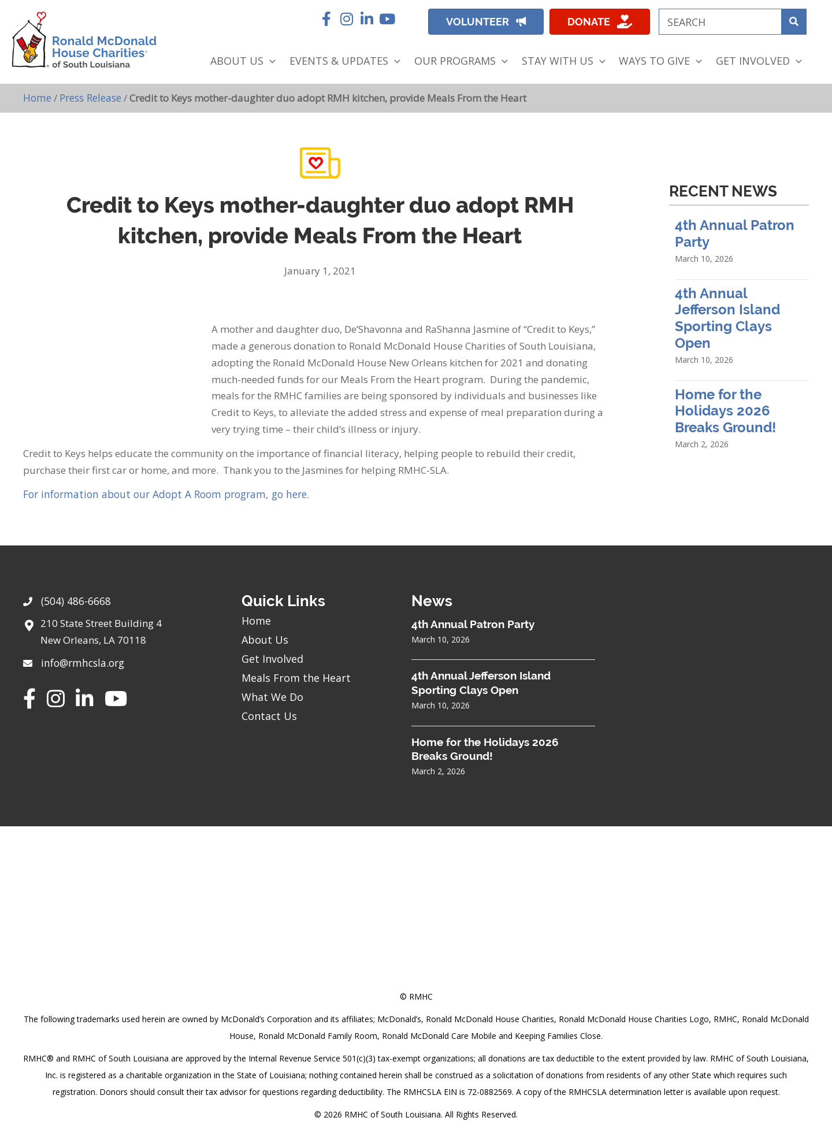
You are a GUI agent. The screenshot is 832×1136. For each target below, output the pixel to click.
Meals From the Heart (296, 677)
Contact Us (269, 715)
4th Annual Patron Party (472, 623)
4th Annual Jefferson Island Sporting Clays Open (727, 317)
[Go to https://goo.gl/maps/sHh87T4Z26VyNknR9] (120, 633)
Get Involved (272, 657)
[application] (269, 61)
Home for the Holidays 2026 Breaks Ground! (725, 410)
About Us (265, 638)
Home (37, 97)
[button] (326, 19)
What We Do (272, 696)
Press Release (89, 97)
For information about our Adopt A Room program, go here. (159, 493)
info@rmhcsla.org (81, 660)
